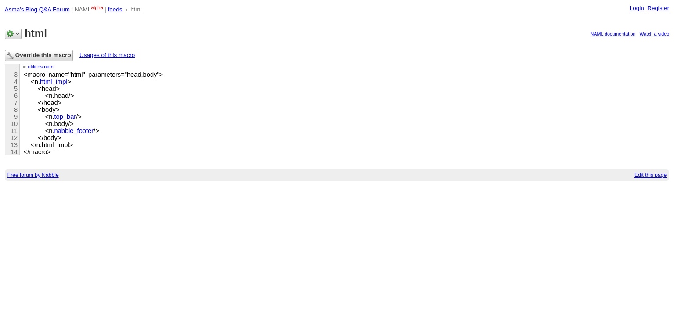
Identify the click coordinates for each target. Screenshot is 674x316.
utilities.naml (41, 66)
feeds (115, 9)
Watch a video (655, 33)
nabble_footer (74, 130)
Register (658, 8)
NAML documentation (613, 33)
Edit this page (650, 175)
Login (637, 8)
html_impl (54, 81)
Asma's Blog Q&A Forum (37, 9)
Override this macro (39, 55)
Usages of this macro (107, 55)
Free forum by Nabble (33, 175)
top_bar (65, 116)
